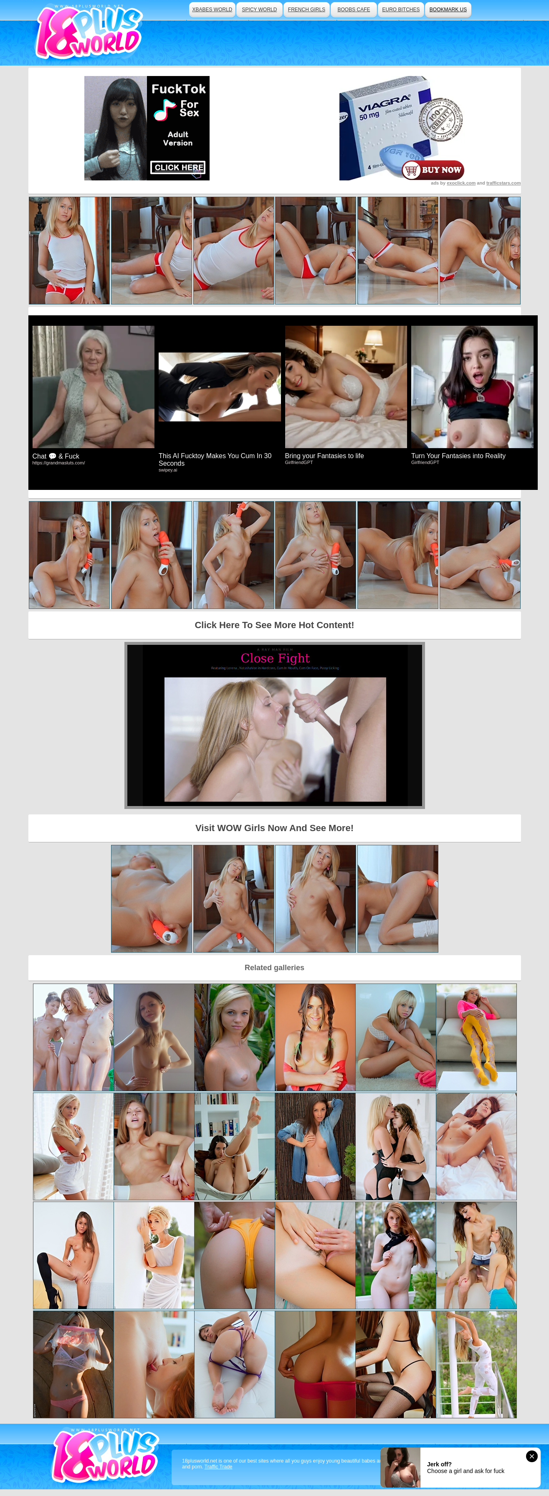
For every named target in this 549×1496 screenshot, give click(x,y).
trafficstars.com (503, 182)
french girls (306, 10)
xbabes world (212, 10)
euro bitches (401, 10)
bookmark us (448, 10)
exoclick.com (461, 182)
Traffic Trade (219, 1467)
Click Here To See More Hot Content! (274, 625)
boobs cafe (353, 10)
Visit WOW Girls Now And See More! (274, 828)
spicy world (259, 10)
